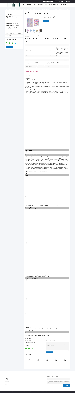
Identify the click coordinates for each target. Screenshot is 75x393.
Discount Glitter (9, 14)
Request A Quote (60, 1)
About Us (34, 4)
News (61, 4)
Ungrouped (8, 35)
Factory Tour (40, 4)
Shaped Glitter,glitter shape (11, 23)
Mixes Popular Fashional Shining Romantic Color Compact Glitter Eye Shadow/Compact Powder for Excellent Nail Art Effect (65, 366)
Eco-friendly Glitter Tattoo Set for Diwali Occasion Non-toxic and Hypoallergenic (56, 366)
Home (24, 4)
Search (54, 1)
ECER (63, 391)
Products (29, 4)
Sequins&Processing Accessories (12, 25)
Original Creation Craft (10, 31)
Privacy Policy (14, 391)
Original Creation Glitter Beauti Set (17, 9)
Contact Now (46, 21)
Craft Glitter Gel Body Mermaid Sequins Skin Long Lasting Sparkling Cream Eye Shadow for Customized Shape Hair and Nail (47, 366)
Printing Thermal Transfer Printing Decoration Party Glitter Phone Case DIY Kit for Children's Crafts (38, 366)
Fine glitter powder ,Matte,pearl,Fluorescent (10, 17)
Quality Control (48, 4)
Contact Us (55, 4)
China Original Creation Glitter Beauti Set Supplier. (26, 391)
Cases (64, 4)
